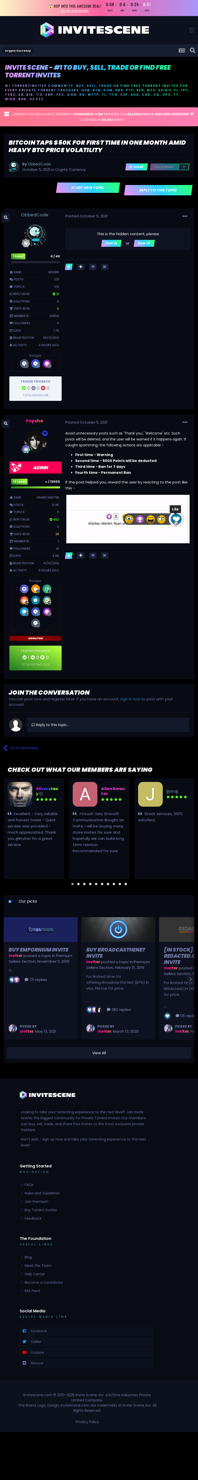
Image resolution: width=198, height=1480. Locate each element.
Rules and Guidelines (42, 1194)
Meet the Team (38, 1267)
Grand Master (47, 499)
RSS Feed (32, 1292)
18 (56, 295)
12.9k (55, 506)
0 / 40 (55, 258)
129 (56, 281)
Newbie (53, 274)
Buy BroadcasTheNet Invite (115, 954)
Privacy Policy (87, 1423)
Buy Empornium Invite (38, 951)
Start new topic (88, 189)
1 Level (18, 258)
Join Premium (36, 1203)
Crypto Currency (70, 171)
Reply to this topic (158, 191)
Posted (86, 217)
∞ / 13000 (52, 483)
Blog (28, 1258)
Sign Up (144, 245)
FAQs (29, 1186)
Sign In (111, 245)
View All (99, 1054)
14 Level (19, 483)
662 (54, 521)
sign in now (130, 700)
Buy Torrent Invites (41, 1211)
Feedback (33, 1219)
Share (136, 168)
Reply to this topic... (50, 726)
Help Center (35, 1275)
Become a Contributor (44, 1283)
